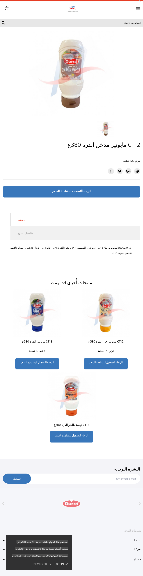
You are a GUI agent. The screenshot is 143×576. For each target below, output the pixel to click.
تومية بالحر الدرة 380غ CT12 (71, 424)
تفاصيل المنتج (25, 233)
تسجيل (17, 478)
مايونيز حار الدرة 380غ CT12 (105, 341)
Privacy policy (42, 564)
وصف (21, 219)
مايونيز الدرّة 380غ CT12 (37, 341)
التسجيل (77, 191)
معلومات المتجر (132, 530)
